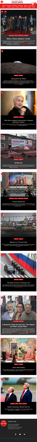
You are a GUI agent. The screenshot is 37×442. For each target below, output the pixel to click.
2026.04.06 (21, 159)
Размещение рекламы (13, 425)
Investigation (32, 5)
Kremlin (29, 7)
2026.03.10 (24, 403)
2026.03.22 (21, 279)
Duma (33, 7)
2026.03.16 (21, 364)
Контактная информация (13, 424)
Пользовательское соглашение (15, 427)
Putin (25, 7)
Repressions (20, 5)
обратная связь (12, 421)
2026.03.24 (21, 321)
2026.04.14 (26, 35)
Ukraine (9, 7)
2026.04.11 (20, 75)
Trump (21, 7)
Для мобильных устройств (14, 428)
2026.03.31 (26, 198)
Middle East (20, 35)
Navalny (17, 7)
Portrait (26, 5)
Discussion (9, 5)
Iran (16, 35)
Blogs (3, 7)
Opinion (4, 5)
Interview (15, 5)
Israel (13, 7)
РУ (32, 3)
